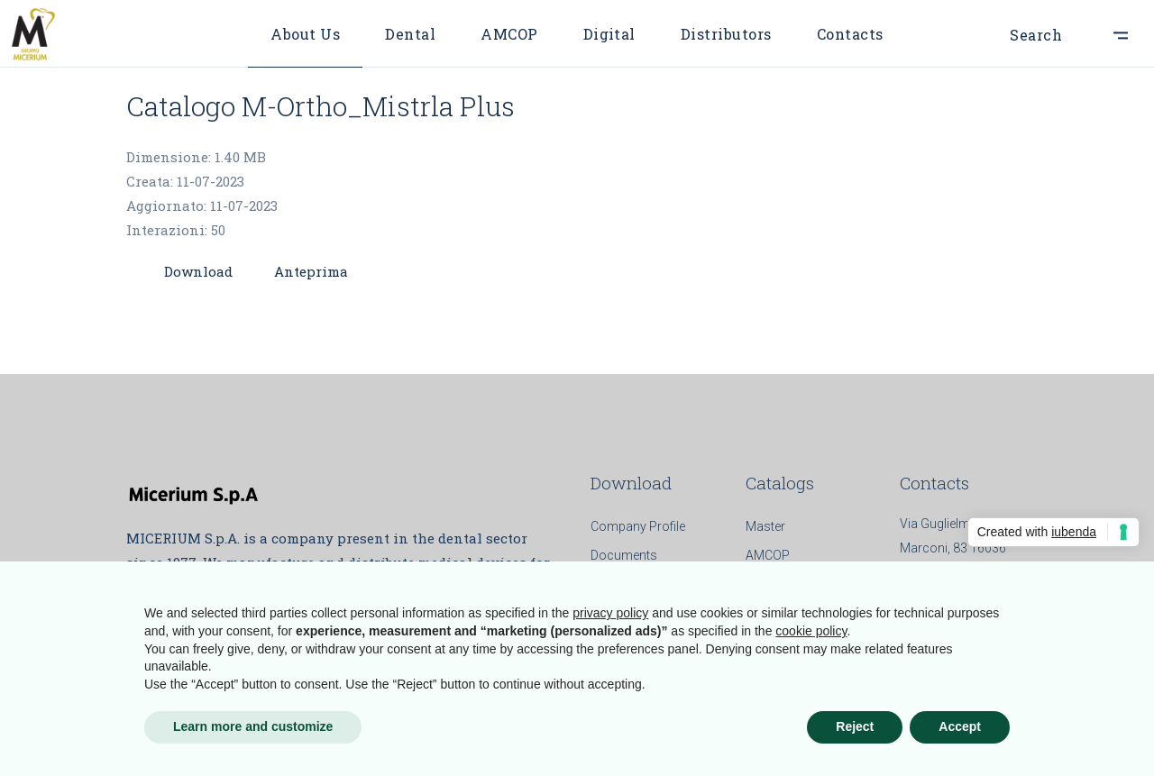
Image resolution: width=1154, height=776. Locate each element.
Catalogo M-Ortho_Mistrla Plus (320, 105)
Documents (624, 555)
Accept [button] (960, 726)
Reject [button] (855, 726)
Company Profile (638, 526)
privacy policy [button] (610, 613)
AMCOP (768, 555)
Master (765, 526)
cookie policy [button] (811, 631)
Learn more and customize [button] (253, 726)
